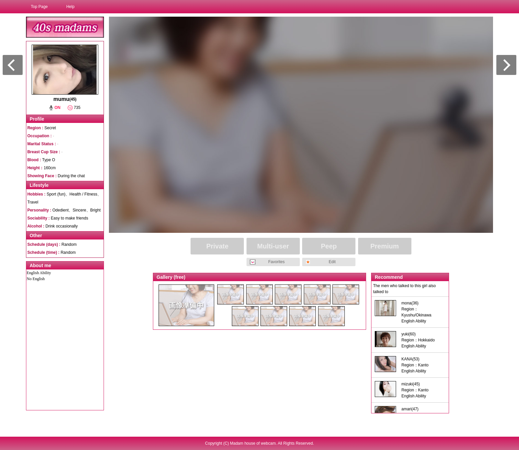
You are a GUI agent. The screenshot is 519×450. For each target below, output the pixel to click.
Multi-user (273, 246)
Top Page (39, 6)
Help (70, 6)
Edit (332, 261)
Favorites (276, 261)
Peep (329, 246)
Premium (384, 246)
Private (217, 246)
